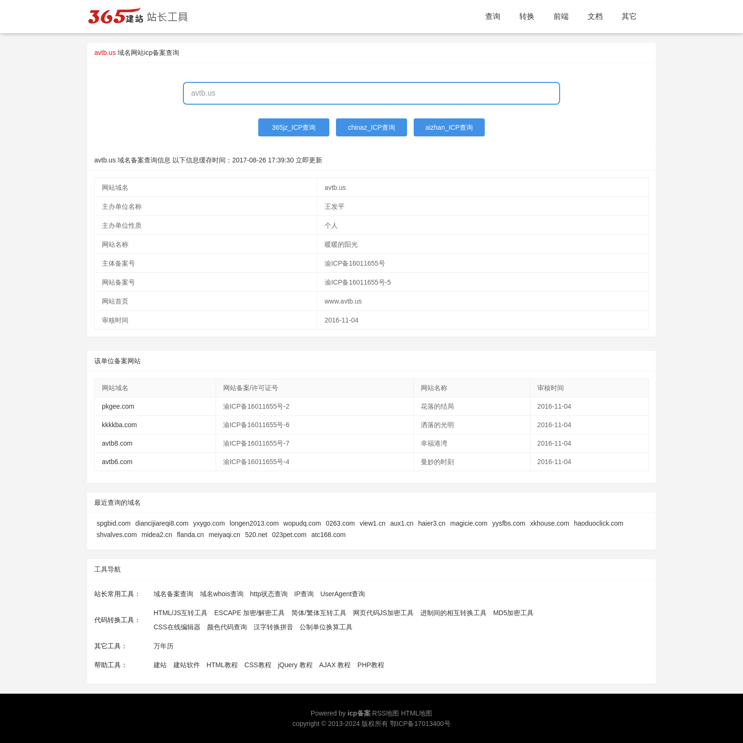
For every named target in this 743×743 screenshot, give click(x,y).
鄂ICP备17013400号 (420, 723)
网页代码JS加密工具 (383, 613)
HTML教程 (222, 665)
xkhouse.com (549, 523)
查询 (492, 16)
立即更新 (309, 160)
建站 (160, 665)
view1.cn (372, 523)
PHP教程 (370, 665)
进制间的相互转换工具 (453, 613)
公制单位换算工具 (326, 627)
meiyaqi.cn (224, 534)
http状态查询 (269, 594)
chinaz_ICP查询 (371, 127)
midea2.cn (157, 534)
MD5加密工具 (513, 613)
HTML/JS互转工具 (181, 613)
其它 (629, 16)
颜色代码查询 (227, 627)
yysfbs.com (509, 523)
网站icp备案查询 (155, 52)
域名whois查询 (222, 594)
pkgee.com (118, 406)
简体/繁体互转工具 (318, 613)
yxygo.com (209, 523)
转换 (527, 16)
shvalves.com (117, 534)
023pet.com (289, 534)
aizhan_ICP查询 (449, 127)
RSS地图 (385, 713)
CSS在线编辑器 (177, 627)
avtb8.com (117, 443)
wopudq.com (302, 523)
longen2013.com (254, 523)
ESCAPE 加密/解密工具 (249, 613)
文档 (595, 16)
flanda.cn (190, 534)
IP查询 (304, 594)
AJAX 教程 (335, 665)
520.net (256, 534)
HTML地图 (416, 713)
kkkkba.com (119, 425)
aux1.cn (401, 523)
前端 (561, 16)
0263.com (340, 523)
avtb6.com (117, 461)
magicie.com (469, 523)
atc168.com (328, 534)
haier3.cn (432, 523)
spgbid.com (114, 523)
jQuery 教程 (295, 665)
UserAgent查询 (342, 594)
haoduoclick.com (598, 523)
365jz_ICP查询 (294, 127)
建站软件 (186, 665)
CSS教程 (258, 665)
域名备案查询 (173, 594)
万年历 (163, 646)
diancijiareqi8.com (162, 523)
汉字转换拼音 (273, 627)
